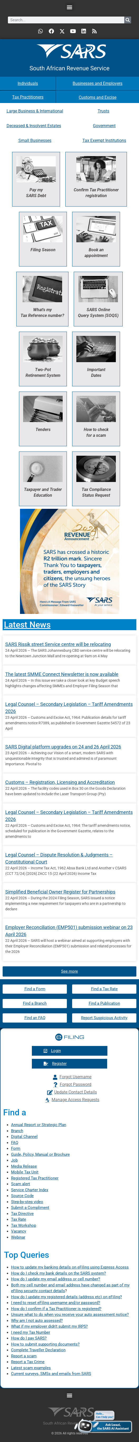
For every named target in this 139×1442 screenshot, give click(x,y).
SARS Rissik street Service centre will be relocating (58, 644)
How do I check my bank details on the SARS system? (58, 1273)
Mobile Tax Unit (24, 1172)
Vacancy (18, 1231)
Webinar (18, 1237)
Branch (17, 1130)
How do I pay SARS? (29, 1338)
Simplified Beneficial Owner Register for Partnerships (60, 892)
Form (15, 1148)
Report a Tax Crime (27, 1361)
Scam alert (20, 1184)
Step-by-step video (27, 1201)
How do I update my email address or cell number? (55, 1279)
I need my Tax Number (30, 1332)
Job (14, 1160)
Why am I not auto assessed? (37, 1320)
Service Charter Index (29, 1190)
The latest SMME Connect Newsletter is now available (61, 674)
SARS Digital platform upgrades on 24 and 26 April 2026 (63, 747)
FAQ (14, 1142)
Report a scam (24, 1356)
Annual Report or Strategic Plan (38, 1124)
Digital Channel (24, 1136)
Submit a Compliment (30, 1207)
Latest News (27, 625)
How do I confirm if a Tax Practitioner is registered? (56, 1308)
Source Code (22, 1195)
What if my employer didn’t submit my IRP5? (49, 1326)
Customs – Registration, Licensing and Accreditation (60, 782)
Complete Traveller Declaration (38, 1350)
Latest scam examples (31, 1368)
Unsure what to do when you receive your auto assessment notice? (70, 1314)
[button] (69, 7)
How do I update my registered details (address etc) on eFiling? (66, 1297)
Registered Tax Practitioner (34, 1178)
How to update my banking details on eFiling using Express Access (70, 1267)
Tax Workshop (23, 1225)
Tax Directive (22, 1213)
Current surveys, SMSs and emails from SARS (51, 1373)
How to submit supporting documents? (45, 1344)
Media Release (24, 1166)
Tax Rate (18, 1219)
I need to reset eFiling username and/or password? (55, 1302)
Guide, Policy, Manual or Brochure (40, 1154)
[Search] (127, 20)
